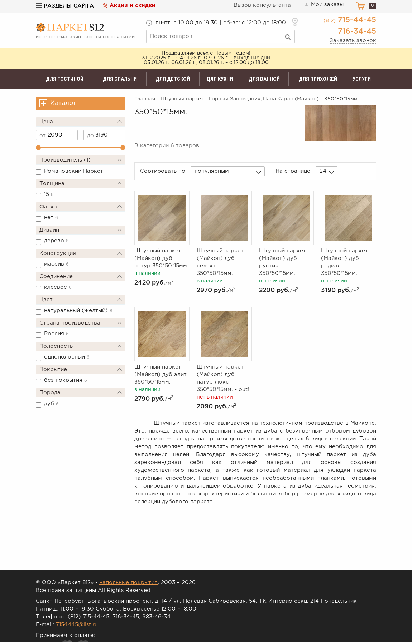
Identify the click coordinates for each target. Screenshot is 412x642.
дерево (56, 240)
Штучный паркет (182, 99)
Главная (144, 99)
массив (56, 264)
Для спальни (120, 79)
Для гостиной (64, 79)
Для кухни (219, 79)
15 (49, 194)
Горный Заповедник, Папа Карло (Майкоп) (264, 99)
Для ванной (264, 79)
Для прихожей (318, 79)
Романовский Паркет (73, 171)
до (90, 135)
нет (51, 217)
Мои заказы (323, 4)
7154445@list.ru (77, 624)
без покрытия (65, 380)
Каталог (63, 103)
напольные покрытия (128, 582)
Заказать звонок (353, 40)
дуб (51, 403)
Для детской (172, 79)
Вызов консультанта (262, 5)
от (42, 135)
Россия (56, 333)
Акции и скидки (132, 5)
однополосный (67, 357)
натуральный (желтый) (78, 310)
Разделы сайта (65, 6)
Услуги (362, 79)
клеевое (58, 287)
